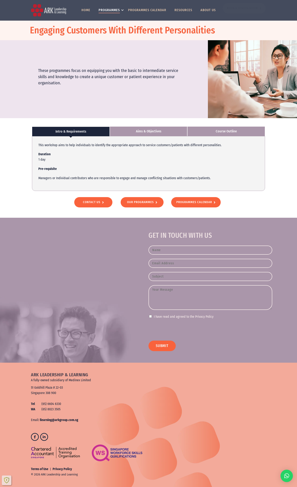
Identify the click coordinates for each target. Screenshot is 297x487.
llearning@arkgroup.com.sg (59, 420)
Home (85, 10)
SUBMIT (162, 345)
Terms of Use (39, 469)
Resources (183, 10)
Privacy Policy (62, 469)
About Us (208, 10)
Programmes (110, 10)
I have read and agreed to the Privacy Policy (183, 317)
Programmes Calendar (147, 10)
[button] (286, 476)
